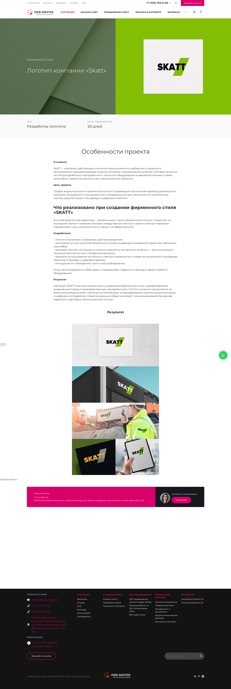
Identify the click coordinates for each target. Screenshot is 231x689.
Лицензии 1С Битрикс (114, 606)
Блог (84, 3)
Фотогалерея (83, 613)
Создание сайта (112, 594)
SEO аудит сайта (137, 615)
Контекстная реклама (163, 596)
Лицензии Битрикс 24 (192, 602)
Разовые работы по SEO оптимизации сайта (139, 608)
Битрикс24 (187, 594)
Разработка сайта (112, 602)
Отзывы (74, 3)
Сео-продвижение (140, 594)
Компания (83, 594)
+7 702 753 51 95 (40, 605)
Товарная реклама (164, 605)
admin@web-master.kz (45, 599)
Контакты (48, 3)
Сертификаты (84, 616)
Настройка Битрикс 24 (192, 599)
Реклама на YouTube (165, 621)
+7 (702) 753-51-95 (157, 2)
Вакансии (61, 3)
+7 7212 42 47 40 (40, 611)
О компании (33, 3)
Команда (81, 609)
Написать (181, 500)
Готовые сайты (110, 599)
